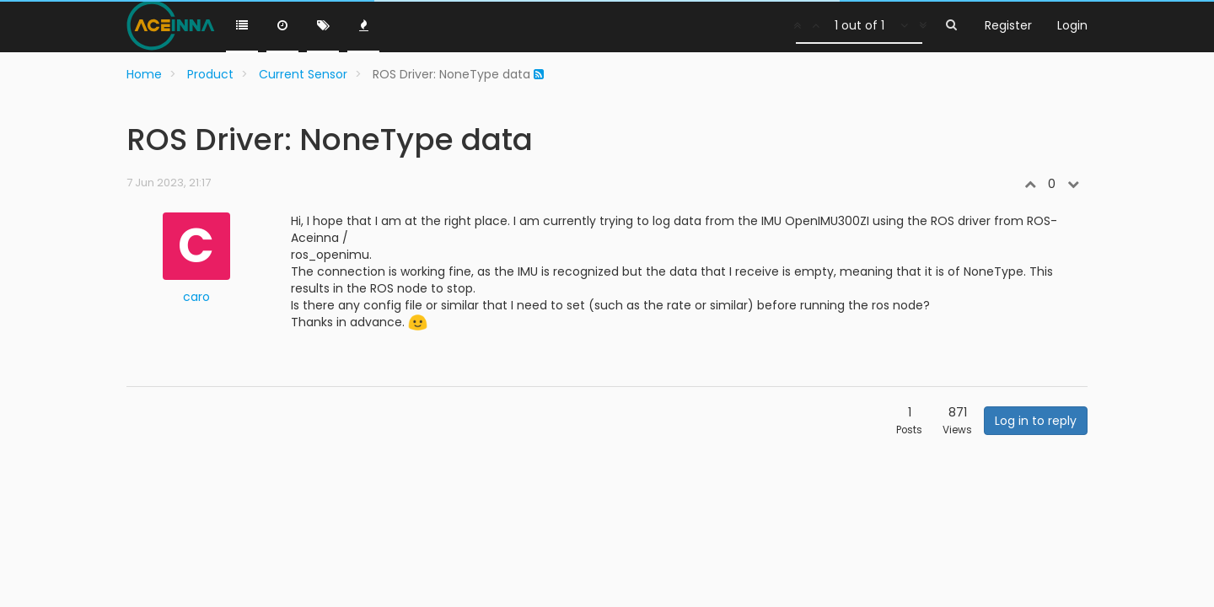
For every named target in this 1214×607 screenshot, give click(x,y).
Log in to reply (1036, 420)
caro (196, 296)
